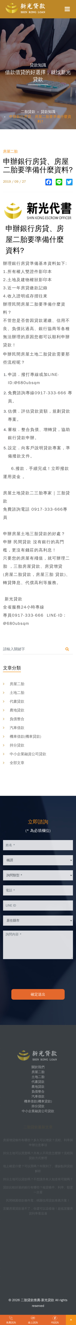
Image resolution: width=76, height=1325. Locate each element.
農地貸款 (17, 710)
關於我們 (38, 1067)
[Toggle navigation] (67, 9)
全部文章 (17, 763)
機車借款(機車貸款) (25, 736)
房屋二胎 (17, 684)
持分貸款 (17, 745)
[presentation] (38, 974)
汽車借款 (17, 727)
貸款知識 (48, 111)
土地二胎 (17, 692)
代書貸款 (17, 701)
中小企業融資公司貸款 (28, 754)
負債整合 (17, 719)
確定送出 (38, 994)
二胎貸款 (28, 111)
